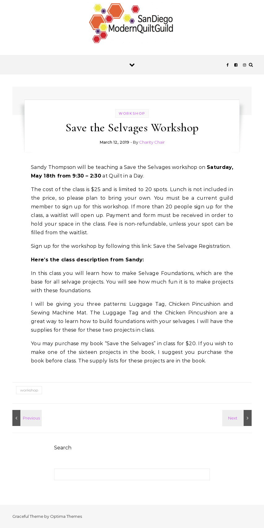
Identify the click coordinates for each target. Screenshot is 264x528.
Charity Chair (152, 142)
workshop (132, 113)
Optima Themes (66, 516)
